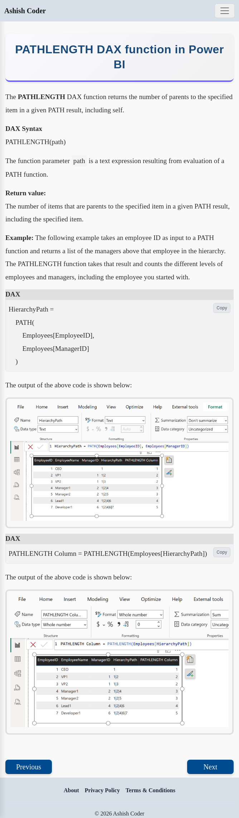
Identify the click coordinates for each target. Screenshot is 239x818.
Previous (28, 767)
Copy (221, 307)
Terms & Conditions (150, 790)
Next (211, 767)
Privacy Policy (102, 790)
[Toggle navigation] (225, 11)
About (71, 790)
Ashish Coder (25, 11)
